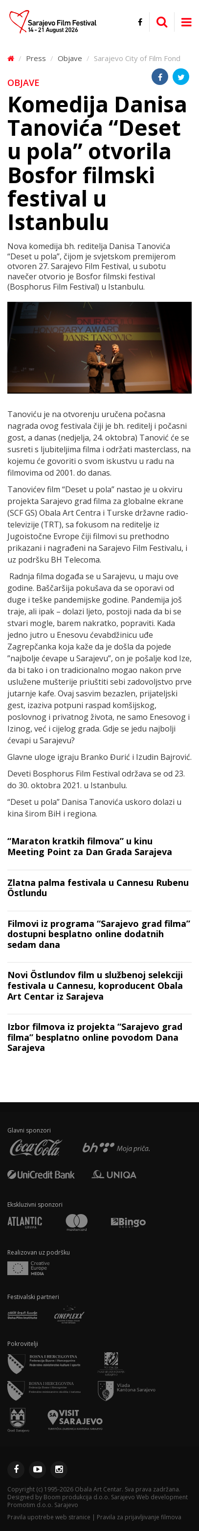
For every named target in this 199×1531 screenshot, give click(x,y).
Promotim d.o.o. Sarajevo (42, 1505)
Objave (70, 58)
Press (36, 58)
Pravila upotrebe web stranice (48, 1517)
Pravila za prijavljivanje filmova (139, 1517)
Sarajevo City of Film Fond (137, 58)
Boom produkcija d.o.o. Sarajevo (89, 1497)
